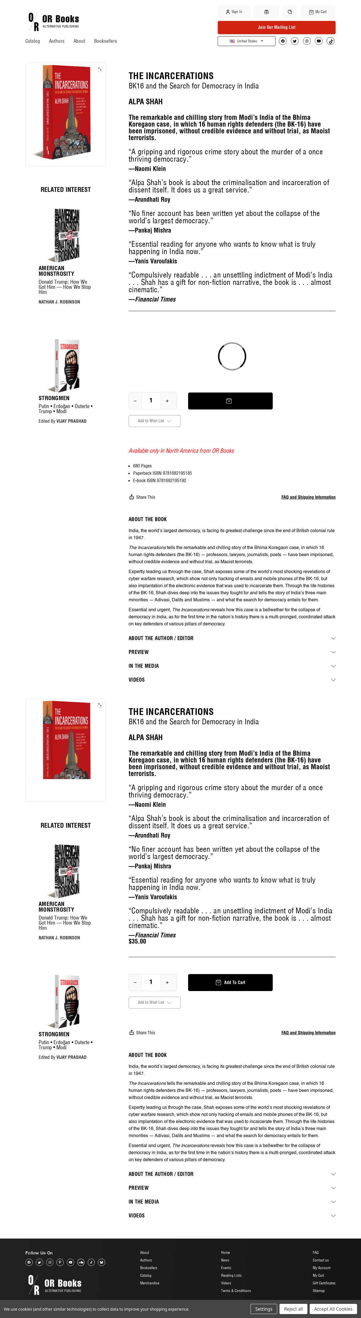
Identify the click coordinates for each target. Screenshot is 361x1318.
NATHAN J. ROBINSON (59, 302)
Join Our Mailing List (276, 27)
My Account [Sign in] (322, 1268)
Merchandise (149, 1283)
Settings (263, 1309)
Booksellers (105, 41)
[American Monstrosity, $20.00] (66, 235)
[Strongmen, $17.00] (66, 366)
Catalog (32, 41)
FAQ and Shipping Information (308, 497)
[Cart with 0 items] (318, 12)
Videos (226, 1283)
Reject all (293, 1309)
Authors (57, 41)
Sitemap (319, 1291)
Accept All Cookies (333, 1309)
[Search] (289, 12)
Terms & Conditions (236, 1291)
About (79, 41)
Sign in (234, 12)
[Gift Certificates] (266, 12)
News (225, 1260)
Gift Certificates (324, 1283)
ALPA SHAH (146, 101)
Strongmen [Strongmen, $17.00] (54, 398)
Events (226, 1268)
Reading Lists (231, 1275)
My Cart (318, 1275)
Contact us (321, 1260)
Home (225, 1252)
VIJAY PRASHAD (71, 421)
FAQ (316, 1252)
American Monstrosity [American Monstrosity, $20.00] (56, 271)
